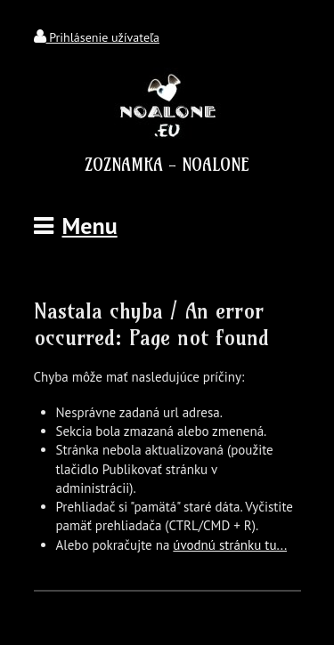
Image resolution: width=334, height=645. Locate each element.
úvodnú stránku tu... (230, 544)
